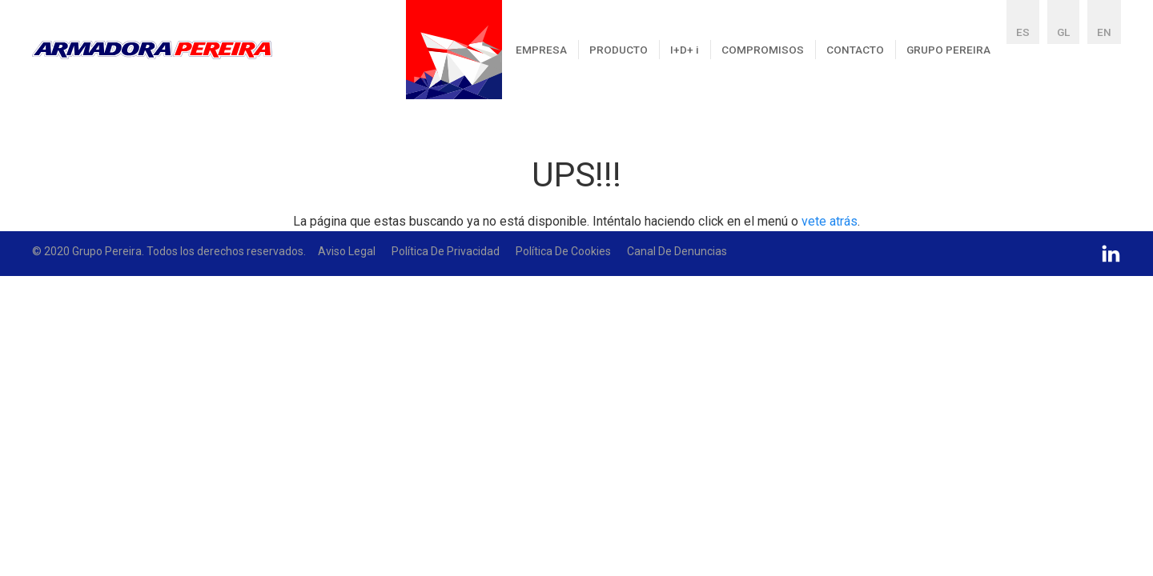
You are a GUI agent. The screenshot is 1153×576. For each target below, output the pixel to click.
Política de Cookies (563, 251)
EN (1104, 32)
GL (1063, 32)
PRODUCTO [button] (618, 49)
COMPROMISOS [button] (762, 49)
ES (1023, 32)
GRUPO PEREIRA (948, 49)
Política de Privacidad (446, 251)
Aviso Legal (347, 251)
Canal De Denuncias (677, 251)
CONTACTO (855, 49)
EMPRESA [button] (541, 49)
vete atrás (829, 221)
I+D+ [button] (684, 50)
